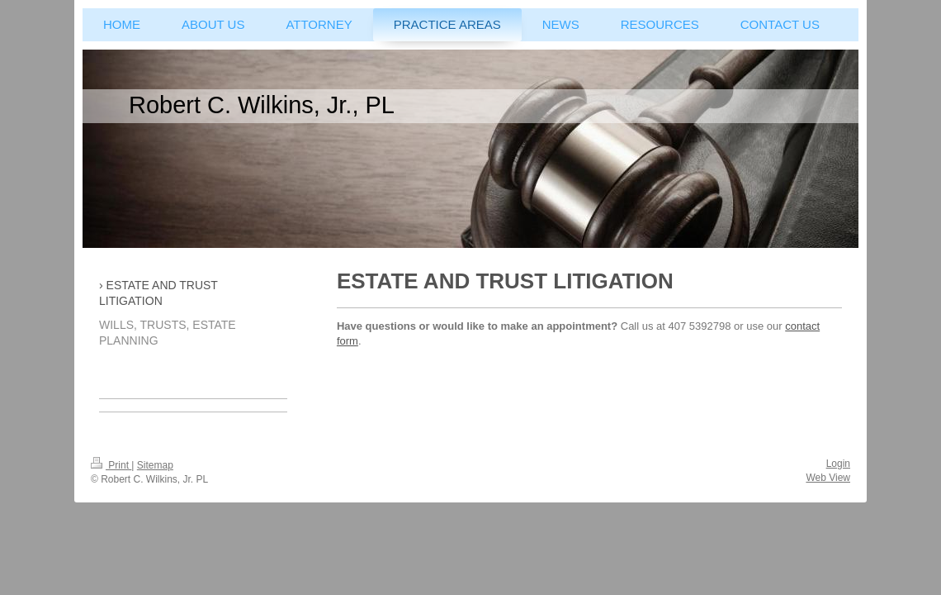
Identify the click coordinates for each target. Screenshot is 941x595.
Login (838, 463)
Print (111, 465)
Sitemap (155, 465)
